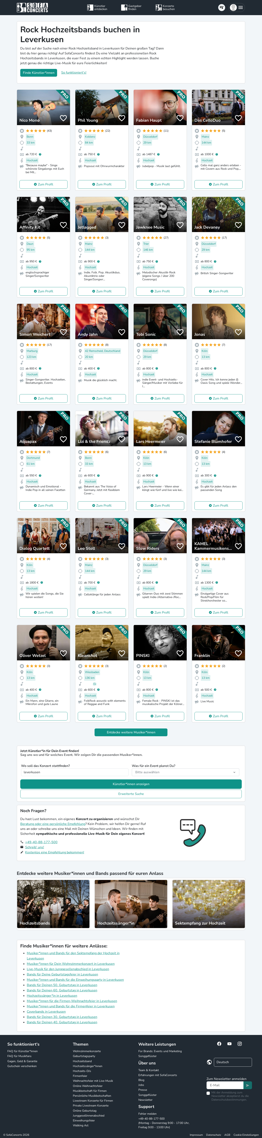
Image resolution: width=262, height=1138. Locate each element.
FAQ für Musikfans (19, 1056)
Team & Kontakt (148, 1070)
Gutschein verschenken (22, 1066)
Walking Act (80, 1125)
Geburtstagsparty (84, 1056)
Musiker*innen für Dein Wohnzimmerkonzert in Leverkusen (71, 964)
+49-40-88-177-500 (41, 842)
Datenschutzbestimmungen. (229, 1100)
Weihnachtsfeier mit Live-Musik (93, 1081)
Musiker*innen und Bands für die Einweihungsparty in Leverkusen (75, 980)
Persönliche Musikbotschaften (92, 1096)
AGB (227, 1135)
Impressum (196, 1135)
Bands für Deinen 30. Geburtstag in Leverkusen (62, 1017)
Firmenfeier (80, 1076)
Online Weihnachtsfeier (88, 1086)
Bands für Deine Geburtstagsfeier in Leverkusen (62, 974)
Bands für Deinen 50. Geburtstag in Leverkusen (62, 985)
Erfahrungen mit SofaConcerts (157, 1075)
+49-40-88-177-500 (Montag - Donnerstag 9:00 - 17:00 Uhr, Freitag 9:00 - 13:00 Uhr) (163, 1123)
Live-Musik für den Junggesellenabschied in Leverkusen (68, 969)
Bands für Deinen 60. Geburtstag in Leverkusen (62, 990)
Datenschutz (213, 1135)
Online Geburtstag (84, 1111)
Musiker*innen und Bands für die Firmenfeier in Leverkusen (71, 1006)
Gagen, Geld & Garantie (22, 1061)
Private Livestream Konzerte (90, 1106)
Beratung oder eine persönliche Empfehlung (52, 824)
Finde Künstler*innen (38, 73)
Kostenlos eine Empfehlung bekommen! (54, 852)
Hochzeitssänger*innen (87, 1066)
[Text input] (225, 1085)
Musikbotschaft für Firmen (90, 1091)
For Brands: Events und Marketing (160, 1051)
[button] (236, 7)
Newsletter (145, 1100)
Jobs (141, 1085)
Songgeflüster (147, 1056)
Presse (142, 1090)
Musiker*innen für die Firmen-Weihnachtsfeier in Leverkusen (72, 1001)
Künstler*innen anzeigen (131, 784)
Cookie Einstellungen (246, 1135)
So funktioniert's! (73, 72)
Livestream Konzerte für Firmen (93, 1101)
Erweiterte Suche (131, 794)
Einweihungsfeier (84, 1120)
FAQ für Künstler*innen (22, 1051)
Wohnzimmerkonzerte (87, 1051)
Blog (141, 1080)
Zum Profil (45, 184)
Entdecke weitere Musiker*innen (131, 732)
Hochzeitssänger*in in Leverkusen (52, 995)
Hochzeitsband (82, 1061)
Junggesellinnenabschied (88, 1116)
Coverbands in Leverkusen (46, 1011)
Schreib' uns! (34, 847)
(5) (94, 684)
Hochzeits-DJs (82, 1071)
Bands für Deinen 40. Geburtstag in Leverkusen (62, 1022)
